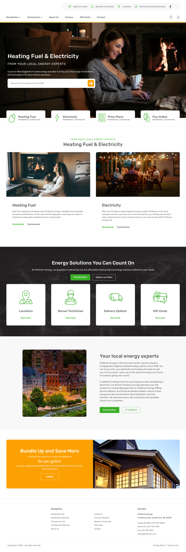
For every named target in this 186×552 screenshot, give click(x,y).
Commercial (35, 120)
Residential (23, 120)
